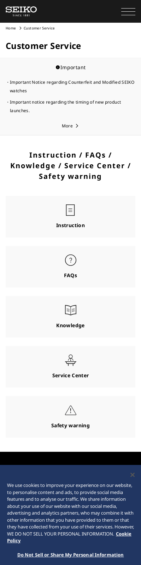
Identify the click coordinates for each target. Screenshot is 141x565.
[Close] (132, 477)
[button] (128, 11)
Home (11, 28)
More (67, 126)
